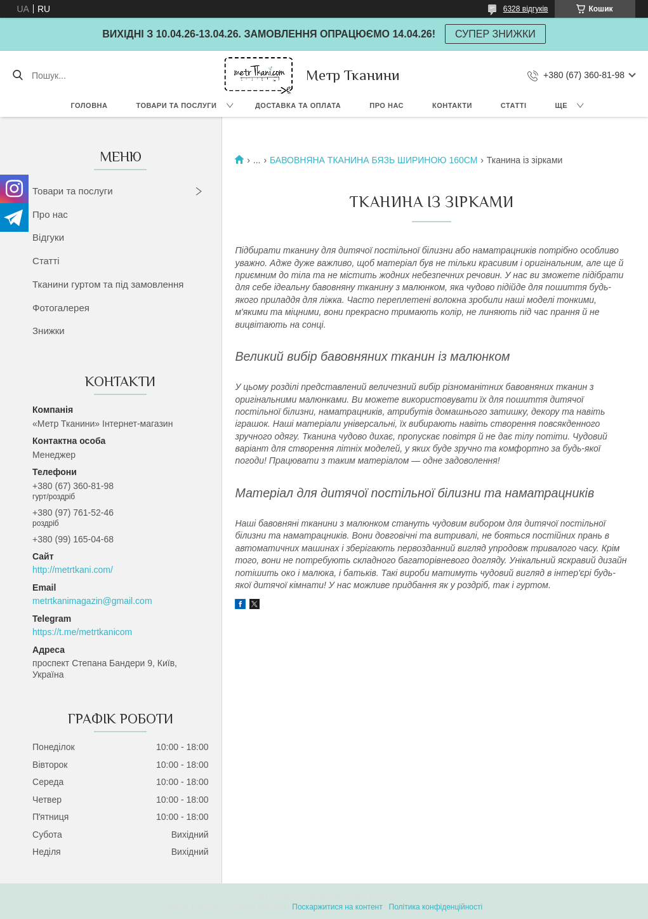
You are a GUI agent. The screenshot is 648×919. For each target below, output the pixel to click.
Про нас (386, 105)
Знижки (48, 330)
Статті (514, 105)
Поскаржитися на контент (337, 906)
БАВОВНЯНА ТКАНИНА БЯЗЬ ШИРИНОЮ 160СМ (373, 160)
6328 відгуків (525, 8)
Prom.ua (383, 895)
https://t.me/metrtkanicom (82, 632)
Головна (89, 105)
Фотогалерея (60, 307)
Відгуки (48, 237)
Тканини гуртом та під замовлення (107, 284)
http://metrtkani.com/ (72, 570)
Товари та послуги (176, 105)
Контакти (452, 105)
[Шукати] (17, 75)
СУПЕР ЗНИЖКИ (495, 34)
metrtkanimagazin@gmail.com (92, 601)
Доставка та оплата (298, 105)
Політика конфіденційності (436, 906)
